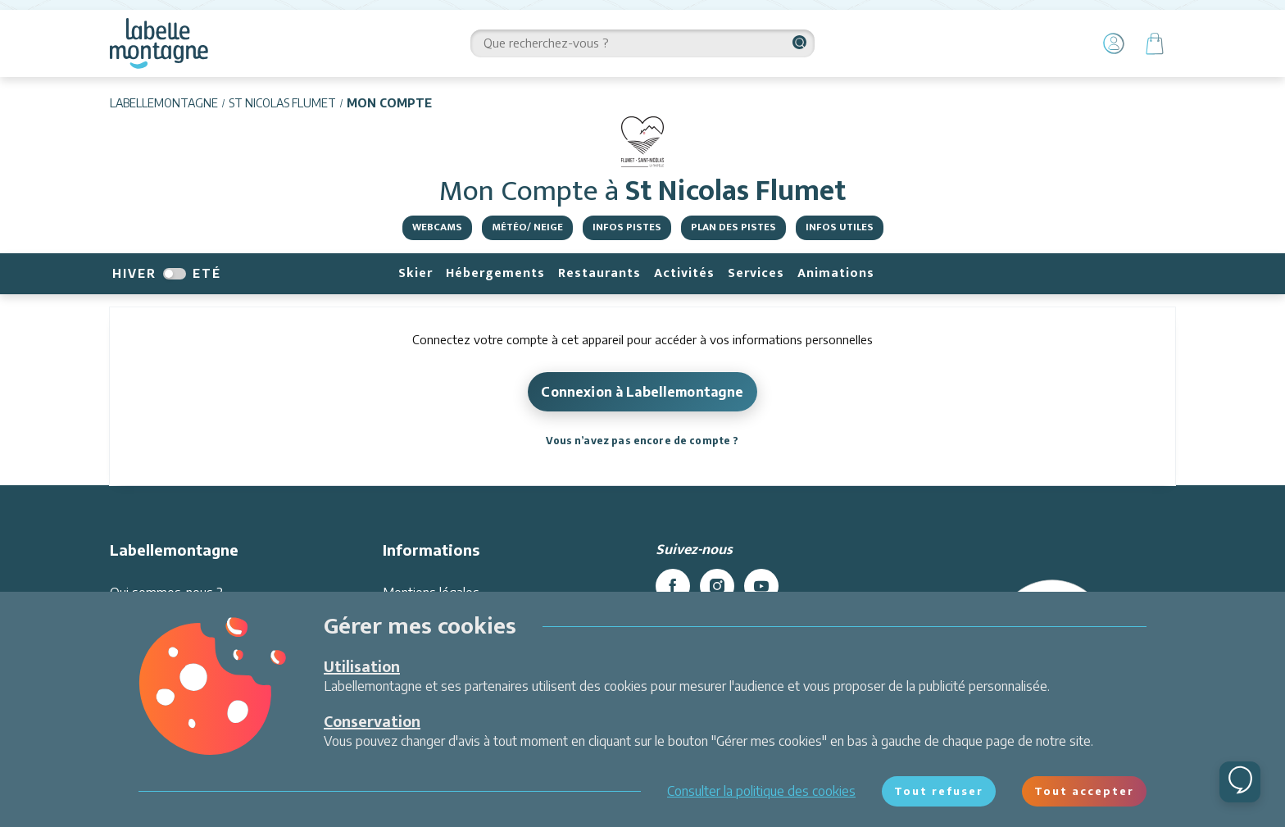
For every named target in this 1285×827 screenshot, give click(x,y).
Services (756, 273)
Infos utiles (840, 227)
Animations (835, 273)
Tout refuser (938, 790)
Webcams (437, 227)
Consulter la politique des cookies (761, 791)
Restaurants (599, 273)
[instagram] (717, 586)
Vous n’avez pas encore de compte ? (642, 440)
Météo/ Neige (527, 227)
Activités (684, 273)
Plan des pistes (733, 227)
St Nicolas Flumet (282, 103)
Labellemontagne (164, 103)
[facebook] (673, 586)
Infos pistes (627, 227)
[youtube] (761, 586)
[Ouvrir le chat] (1239, 781)
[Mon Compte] (1113, 43)
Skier (415, 273)
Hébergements (495, 273)
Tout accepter (1084, 790)
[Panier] (1154, 43)
